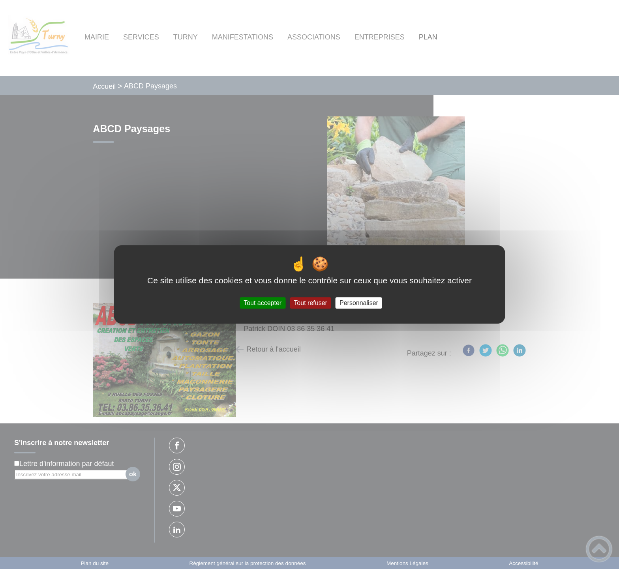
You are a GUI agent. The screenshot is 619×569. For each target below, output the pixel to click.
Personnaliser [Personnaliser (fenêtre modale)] (359, 302)
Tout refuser (310, 302)
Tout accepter (262, 302)
